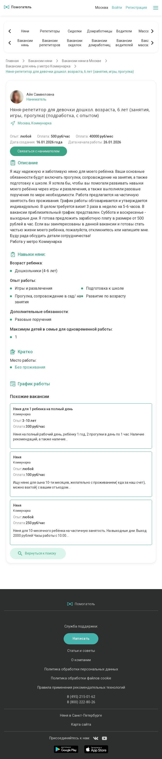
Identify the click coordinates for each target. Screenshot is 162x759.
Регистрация (136, 8)
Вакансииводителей (124, 43)
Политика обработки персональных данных (81, 669)
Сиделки (75, 31)
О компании (81, 660)
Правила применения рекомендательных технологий (81, 687)
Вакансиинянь (25, 43)
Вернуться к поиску (36, 553)
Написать (81, 639)
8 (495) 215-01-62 (81, 697)
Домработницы (99, 31)
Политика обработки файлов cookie (81, 678)
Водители (124, 31)
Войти (117, 8)
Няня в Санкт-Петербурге (81, 715)
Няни (25, 31)
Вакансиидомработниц (99, 43)
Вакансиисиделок (74, 43)
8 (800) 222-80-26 (81, 702)
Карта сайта (81, 724)
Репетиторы (50, 31)
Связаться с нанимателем (38, 151)
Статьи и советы (81, 651)
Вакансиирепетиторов (49, 43)
